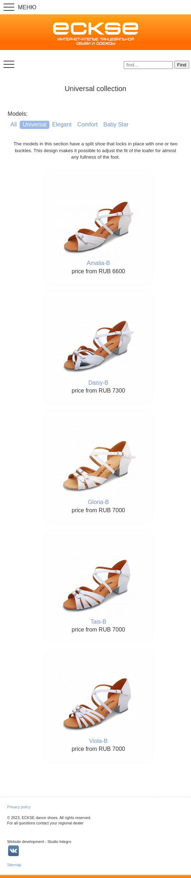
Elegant (62, 124)
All (13, 124)
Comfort (87, 124)
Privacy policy (19, 807)
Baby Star (115, 124)
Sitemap (14, 865)
